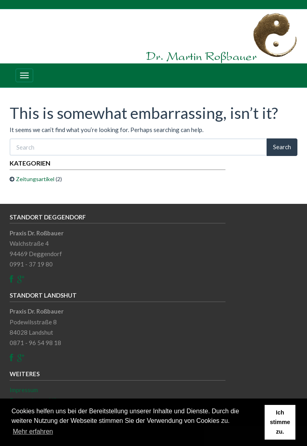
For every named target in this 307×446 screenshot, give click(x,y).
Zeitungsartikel (35, 179)
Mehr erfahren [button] (33, 431)
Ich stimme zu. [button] (280, 422)
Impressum (24, 389)
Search (282, 146)
